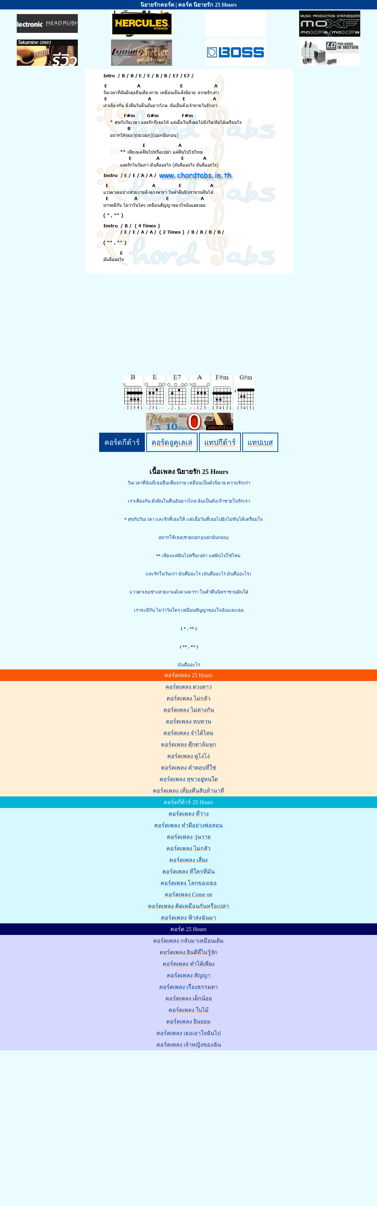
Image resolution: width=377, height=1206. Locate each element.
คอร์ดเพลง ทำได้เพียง (189, 964)
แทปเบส (260, 442)
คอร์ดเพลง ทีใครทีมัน (188, 871)
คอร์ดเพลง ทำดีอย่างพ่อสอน (188, 825)
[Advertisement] (68, 1119)
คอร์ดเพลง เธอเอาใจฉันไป (188, 1033)
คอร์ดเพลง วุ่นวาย (188, 837)
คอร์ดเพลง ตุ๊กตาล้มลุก (188, 744)
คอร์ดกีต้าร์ (122, 442)
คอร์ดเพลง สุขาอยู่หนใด (189, 779)
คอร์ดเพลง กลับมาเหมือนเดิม (188, 941)
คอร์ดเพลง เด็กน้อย (188, 998)
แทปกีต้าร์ (220, 442)
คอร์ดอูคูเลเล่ (171, 442)
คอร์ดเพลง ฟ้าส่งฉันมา (188, 918)
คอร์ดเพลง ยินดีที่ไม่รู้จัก (188, 952)
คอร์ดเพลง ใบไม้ (189, 1010)
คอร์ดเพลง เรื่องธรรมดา (188, 987)
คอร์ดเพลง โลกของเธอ (189, 883)
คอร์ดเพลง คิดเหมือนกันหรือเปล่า (188, 906)
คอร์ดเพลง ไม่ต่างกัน (188, 710)
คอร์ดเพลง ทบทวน (188, 721)
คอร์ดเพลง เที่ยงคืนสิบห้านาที (188, 791)
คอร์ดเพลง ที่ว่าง (189, 814)
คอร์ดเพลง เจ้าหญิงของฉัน (188, 1045)
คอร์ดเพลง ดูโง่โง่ (188, 756)
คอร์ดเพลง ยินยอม (188, 1021)
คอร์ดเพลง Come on (188, 895)
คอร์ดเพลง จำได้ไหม (188, 733)
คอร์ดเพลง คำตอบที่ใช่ (188, 768)
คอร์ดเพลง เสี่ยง (188, 860)
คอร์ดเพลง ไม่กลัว (188, 698)
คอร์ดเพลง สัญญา (188, 975)
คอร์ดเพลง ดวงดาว (188, 687)
